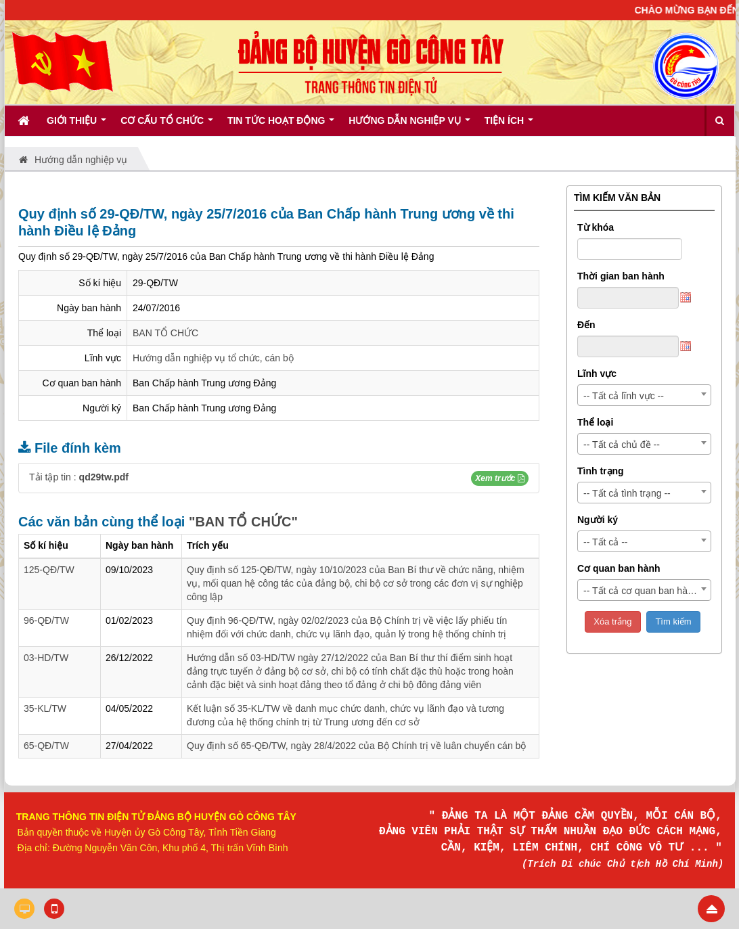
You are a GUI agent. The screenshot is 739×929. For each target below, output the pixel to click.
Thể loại (595, 422)
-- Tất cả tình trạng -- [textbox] (627, 493)
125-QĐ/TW (49, 569)
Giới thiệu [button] (76, 125)
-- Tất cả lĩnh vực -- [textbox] (623, 395)
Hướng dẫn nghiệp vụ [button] (409, 125)
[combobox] (644, 395)
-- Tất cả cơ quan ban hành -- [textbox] (645, 590)
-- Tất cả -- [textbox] (605, 542)
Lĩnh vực (597, 373)
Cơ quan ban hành (618, 568)
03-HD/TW (46, 657)
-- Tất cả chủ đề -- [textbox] (621, 444)
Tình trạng (600, 471)
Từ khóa (595, 227)
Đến (586, 324)
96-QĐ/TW (46, 620)
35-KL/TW (45, 708)
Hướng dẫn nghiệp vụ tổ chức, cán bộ (213, 358)
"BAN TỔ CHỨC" (243, 521)
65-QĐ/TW (46, 745)
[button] (499, 478)
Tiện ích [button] (509, 125)
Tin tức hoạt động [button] (280, 125)
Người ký (597, 519)
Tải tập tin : (79, 477)
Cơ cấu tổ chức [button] (166, 125)
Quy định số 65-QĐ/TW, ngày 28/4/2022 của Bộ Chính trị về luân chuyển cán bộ (356, 745)
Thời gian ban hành (621, 276)
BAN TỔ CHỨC (165, 332)
